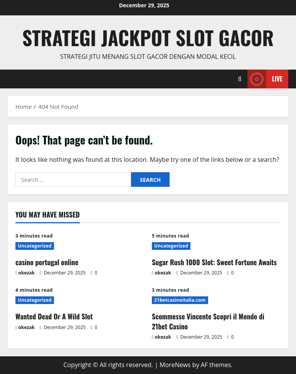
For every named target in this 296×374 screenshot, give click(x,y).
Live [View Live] (265, 79)
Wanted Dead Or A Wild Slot (54, 316)
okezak (26, 272)
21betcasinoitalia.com (180, 300)
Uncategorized (35, 246)
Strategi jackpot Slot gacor (148, 37)
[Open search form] (240, 78)
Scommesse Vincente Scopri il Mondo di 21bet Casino (208, 321)
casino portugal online (46, 262)
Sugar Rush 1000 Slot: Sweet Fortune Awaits (214, 262)
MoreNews (175, 365)
